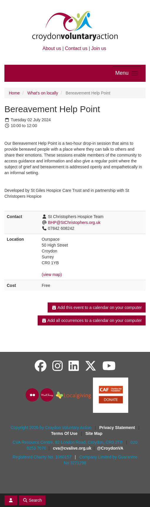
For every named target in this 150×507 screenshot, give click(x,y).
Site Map (94, 433)
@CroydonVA (110, 448)
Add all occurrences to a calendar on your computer (91, 320)
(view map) (52, 274)
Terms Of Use (65, 433)
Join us (98, 48)
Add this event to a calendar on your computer (96, 307)
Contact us (76, 48)
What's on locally (42, 93)
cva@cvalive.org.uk (72, 448)
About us (52, 48)
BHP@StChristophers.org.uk (74, 222)
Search (32, 500)
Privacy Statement (117, 427)
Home (14, 93)
